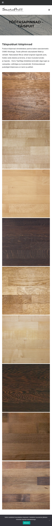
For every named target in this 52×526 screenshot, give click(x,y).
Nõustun (26, 523)
